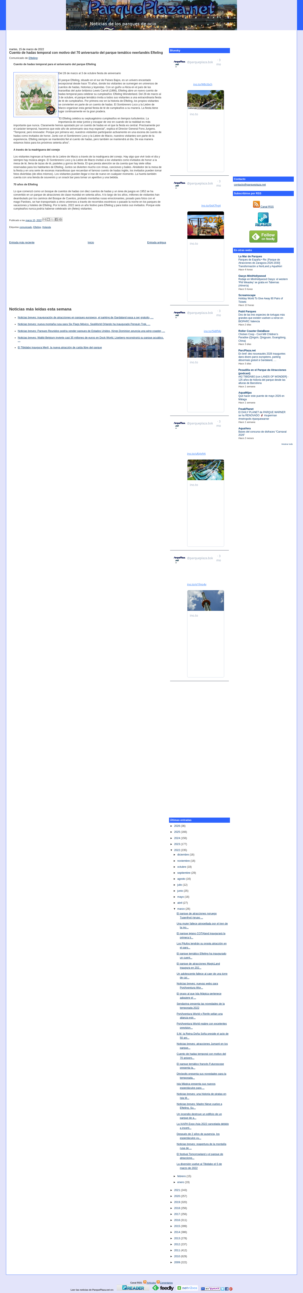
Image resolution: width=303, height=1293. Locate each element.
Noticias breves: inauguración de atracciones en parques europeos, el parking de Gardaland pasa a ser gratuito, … (86, 317)
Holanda (46, 227)
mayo (181, 896)
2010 (177, 1256)
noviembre (184, 860)
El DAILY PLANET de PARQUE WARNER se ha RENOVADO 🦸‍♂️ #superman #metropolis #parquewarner (262, 415)
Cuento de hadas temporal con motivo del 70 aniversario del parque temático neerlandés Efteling (86, 52)
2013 (177, 1238)
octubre (182, 866)
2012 (177, 1244)
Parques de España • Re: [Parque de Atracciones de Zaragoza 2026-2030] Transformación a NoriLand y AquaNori (260, 263)
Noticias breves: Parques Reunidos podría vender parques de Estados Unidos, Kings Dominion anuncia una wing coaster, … (91, 331)
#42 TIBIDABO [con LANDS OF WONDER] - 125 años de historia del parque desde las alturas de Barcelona (263, 380)
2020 (177, 1196)
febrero (182, 1176)
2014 (177, 1232)
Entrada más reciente (22, 242)
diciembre (183, 854)
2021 (177, 1190)
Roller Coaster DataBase (254, 331)
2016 (177, 1220)
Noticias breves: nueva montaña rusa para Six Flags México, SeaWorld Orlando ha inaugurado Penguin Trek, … (84, 324)
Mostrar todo (287, 444)
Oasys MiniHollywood (252, 275)
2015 (177, 1226)
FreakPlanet (246, 409)
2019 (177, 1202)
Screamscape (247, 295)
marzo (181, 908)
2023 (177, 844)
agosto (181, 878)
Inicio (91, 242)
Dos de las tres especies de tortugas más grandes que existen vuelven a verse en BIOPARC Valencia (261, 318)
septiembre (184, 872)
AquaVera (244, 428)
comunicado (25, 227)
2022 (177, 850)
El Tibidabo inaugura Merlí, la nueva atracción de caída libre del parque (60, 347)
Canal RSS (263, 206)
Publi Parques (247, 311)
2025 (177, 831)
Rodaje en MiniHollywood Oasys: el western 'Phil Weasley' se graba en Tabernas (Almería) (263, 282)
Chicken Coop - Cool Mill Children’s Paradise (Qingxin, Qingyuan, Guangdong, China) (262, 337)
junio (180, 890)
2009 (177, 1262)
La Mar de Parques (250, 256)
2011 (177, 1250)
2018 (177, 1208)
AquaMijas (245, 392)
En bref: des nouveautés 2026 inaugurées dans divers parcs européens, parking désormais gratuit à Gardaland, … (261, 357)
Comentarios (164, 1282)
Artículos (149, 1282)
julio (180, 884)
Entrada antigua (156, 242)
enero (181, 1182)
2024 (177, 838)
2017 (177, 1214)
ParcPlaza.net (247, 350)
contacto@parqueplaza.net (250, 184)
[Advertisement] (151, 36)
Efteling (33, 58)
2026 (177, 825)
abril (180, 902)
